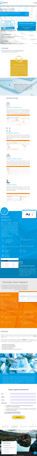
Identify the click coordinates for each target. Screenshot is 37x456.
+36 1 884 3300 (6, 450)
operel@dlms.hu (6, 448)
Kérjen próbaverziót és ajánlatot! (27, 28)
